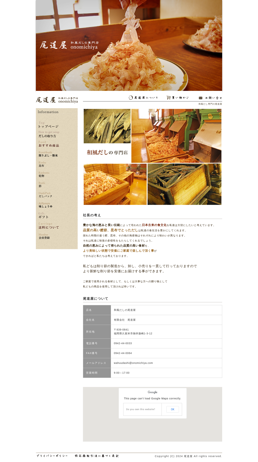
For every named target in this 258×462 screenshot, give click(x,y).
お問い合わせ (210, 97)
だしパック (49, 195)
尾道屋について (143, 97)
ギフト (43, 215)
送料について (49, 226)
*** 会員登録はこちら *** (49, 236)
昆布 (49, 164)
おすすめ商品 (49, 144)
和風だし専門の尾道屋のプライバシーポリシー (52, 455)
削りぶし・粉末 (49, 154)
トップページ (48, 125)
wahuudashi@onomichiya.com (133, 362)
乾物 (49, 175)
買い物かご (177, 97)
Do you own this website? (140, 409)
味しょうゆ (49, 205)
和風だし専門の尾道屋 (57, 100)
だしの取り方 (49, 134)
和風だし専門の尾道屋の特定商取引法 (97, 455)
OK (172, 409)
